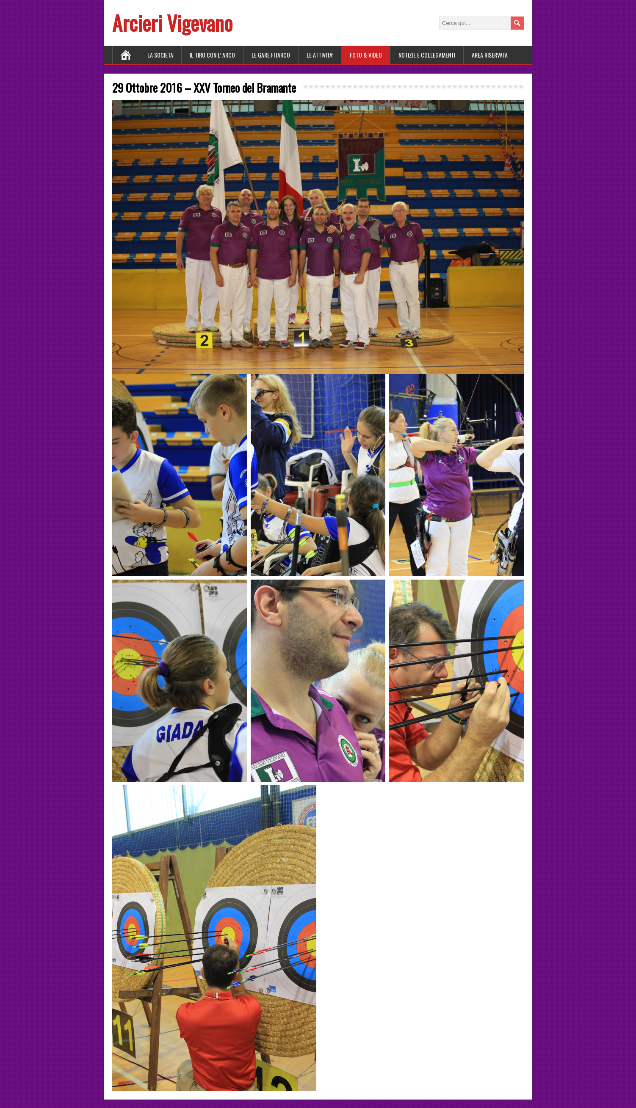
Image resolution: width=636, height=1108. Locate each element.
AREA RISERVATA (490, 54)
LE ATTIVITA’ (320, 54)
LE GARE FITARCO (271, 54)
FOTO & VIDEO (366, 54)
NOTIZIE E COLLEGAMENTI (426, 54)
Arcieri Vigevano (172, 23)
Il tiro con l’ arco (212, 54)
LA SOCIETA (160, 54)
